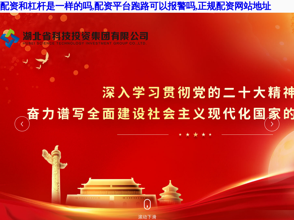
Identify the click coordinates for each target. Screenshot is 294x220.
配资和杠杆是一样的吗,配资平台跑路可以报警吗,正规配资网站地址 (135, 6)
